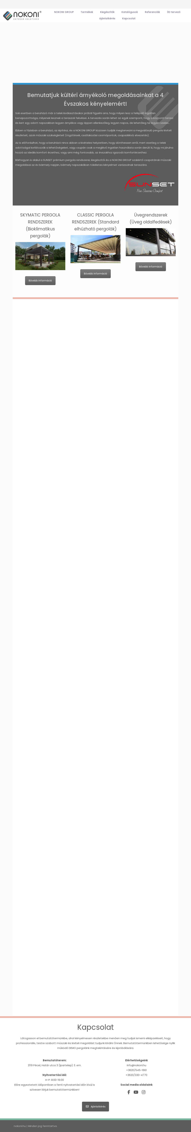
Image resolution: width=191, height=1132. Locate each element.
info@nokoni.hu (136, 1065)
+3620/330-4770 (136, 1075)
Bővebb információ (40, 280)
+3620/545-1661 (136, 1070)
